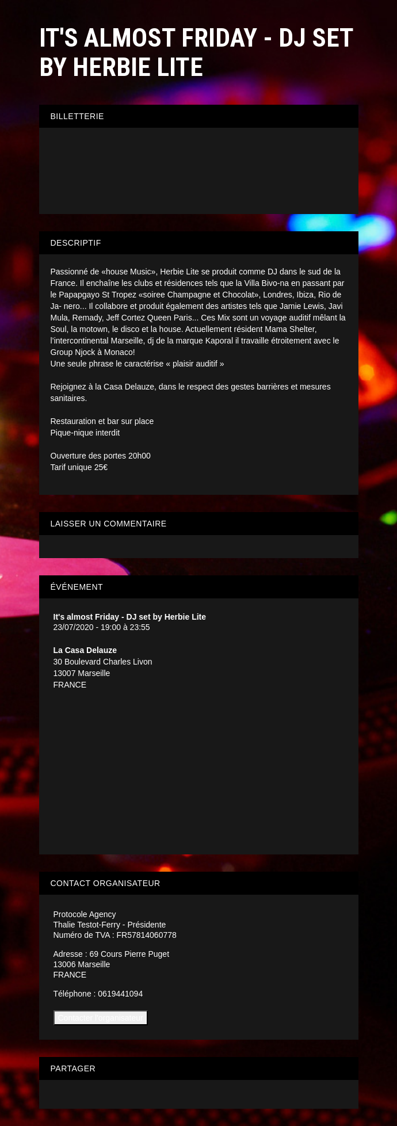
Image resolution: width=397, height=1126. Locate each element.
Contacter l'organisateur (100, 1017)
